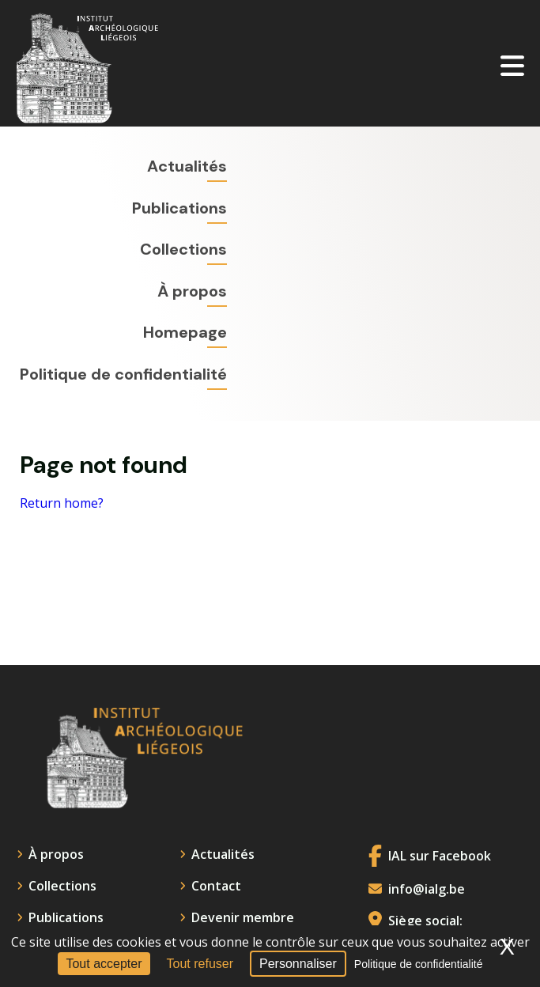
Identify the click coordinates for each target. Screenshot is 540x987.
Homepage (185, 332)
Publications (179, 208)
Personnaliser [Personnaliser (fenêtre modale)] (298, 963)
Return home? (62, 504)
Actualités (187, 166)
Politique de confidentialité (123, 374)
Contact (216, 885)
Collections (183, 249)
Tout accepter (104, 963)
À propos (192, 291)
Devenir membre (242, 917)
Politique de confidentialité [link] (418, 964)
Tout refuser (200, 963)
